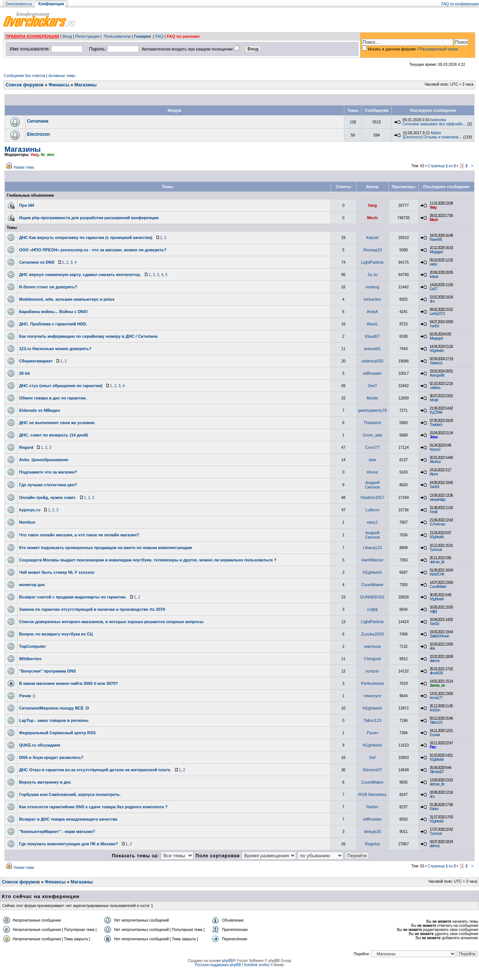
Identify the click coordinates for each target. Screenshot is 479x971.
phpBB (227, 961)
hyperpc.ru (29, 510)
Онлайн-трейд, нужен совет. (47, 497)
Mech (372, 217)
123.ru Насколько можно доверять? (55, 348)
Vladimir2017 (372, 497)
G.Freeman (437, 524)
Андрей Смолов (372, 484)
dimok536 (436, 673)
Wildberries (30, 658)
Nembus (27, 522)
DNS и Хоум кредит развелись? (51, 757)
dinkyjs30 (372, 831)
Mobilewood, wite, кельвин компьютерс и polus (67, 299)
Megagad (436, 252)
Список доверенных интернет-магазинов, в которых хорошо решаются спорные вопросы (111, 621)
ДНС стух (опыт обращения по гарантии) (61, 385)
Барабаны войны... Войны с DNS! (53, 311)
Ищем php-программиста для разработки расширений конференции (89, 217)
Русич (372, 732)
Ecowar (435, 735)
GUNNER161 (372, 597)
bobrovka (438, 120)
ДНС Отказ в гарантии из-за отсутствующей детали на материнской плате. (95, 770)
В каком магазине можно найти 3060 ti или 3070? (68, 683)
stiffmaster (372, 373)
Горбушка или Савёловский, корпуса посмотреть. (69, 794)
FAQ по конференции (460, 4)
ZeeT (372, 385)
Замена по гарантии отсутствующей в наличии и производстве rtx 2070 (92, 609)
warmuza (372, 646)
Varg (35, 155)
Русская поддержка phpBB (218, 965)
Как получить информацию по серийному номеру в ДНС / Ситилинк (88, 336)
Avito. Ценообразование (43, 459)
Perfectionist (372, 683)
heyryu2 (435, 449)
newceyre (372, 695)
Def (372, 757)
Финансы (59, 85)
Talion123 (372, 720)
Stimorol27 (372, 770)
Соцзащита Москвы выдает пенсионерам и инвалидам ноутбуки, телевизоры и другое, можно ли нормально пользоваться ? (147, 560)
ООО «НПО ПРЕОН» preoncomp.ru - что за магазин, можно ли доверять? (93, 250)
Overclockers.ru (19, 4)
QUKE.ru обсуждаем (39, 745)
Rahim (372, 807)
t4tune (372, 472)
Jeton (434, 437)
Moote (372, 398)
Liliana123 (372, 547)
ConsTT (372, 447)
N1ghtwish (437, 351)
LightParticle (372, 262)
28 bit (24, 373)
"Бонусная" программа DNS (47, 671)
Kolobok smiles (256, 965)
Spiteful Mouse (439, 636)
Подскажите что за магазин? (48, 472)
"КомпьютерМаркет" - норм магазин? (57, 831)
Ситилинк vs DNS (36, 262)
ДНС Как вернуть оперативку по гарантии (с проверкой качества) (85, 237)
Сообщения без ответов (24, 76)
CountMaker (372, 584)
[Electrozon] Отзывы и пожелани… (432, 137)
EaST (433, 289)
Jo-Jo (372, 274)
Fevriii (433, 512)
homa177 (436, 698)
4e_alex (47, 155)
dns (432, 301)
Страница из (442, 166)
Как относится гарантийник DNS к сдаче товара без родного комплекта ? (93, 807)
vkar (372, 459)
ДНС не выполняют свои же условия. (57, 422)
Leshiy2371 (437, 314)
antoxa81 (372, 348)
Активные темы (61, 76)
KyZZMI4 (436, 412)
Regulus (372, 844)
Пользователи (117, 36)
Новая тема (24, 167)
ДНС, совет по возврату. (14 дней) (53, 435)
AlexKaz (435, 462)
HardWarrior (372, 560)
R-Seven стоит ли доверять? (48, 287)
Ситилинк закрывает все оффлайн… (434, 124)
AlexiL (372, 324)
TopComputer (32, 646)
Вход (67, 36)
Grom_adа (372, 435)
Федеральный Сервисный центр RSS (57, 732)
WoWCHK (437, 574)
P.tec (433, 747)
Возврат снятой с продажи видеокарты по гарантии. (72, 597)
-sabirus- (435, 388)
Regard (26, 447)
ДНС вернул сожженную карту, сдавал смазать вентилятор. (80, 274)
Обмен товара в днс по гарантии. (53, 398)
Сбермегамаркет (36, 361)
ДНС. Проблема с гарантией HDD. (53, 324)
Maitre (436, 133)
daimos (434, 661)
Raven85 (436, 240)
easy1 (372, 522)
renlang (372, 287)
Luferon (372, 510)
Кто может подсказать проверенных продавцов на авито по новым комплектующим (105, 547)
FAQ (159, 36)
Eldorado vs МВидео (39, 410)
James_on (437, 685)
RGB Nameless (372, 794)
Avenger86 (437, 375)
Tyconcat (436, 550)
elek (432, 648)
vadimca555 (372, 361)
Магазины (85, 85)
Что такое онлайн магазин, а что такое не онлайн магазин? (79, 535)
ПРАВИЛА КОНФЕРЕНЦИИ (32, 36)
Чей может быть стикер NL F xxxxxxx (56, 572)
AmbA (372, 311)
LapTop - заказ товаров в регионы (53, 720)
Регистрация (87, 36)
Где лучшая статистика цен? (48, 485)
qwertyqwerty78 (372, 410)
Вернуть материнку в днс (45, 782)
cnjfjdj (372, 609)
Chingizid (372, 658)
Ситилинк (38, 121)
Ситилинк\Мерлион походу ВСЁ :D (54, 708)
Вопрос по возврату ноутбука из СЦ (56, 634)
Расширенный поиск (438, 49)
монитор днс (32, 584)
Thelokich (372, 422)
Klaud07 (372, 336)
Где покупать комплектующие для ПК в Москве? (68, 844)
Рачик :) (27, 695)
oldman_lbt (437, 562)
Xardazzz (436, 363)
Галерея (142, 36)
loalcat (434, 277)
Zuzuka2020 (372, 634)
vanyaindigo (437, 499)
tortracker (372, 299)
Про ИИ (26, 205)
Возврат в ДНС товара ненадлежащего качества (68, 819)
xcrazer (372, 671)
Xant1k (434, 326)
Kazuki (372, 237)
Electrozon (38, 134)
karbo (433, 264)
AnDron (435, 710)
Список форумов (24, 85)
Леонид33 (372, 250)
